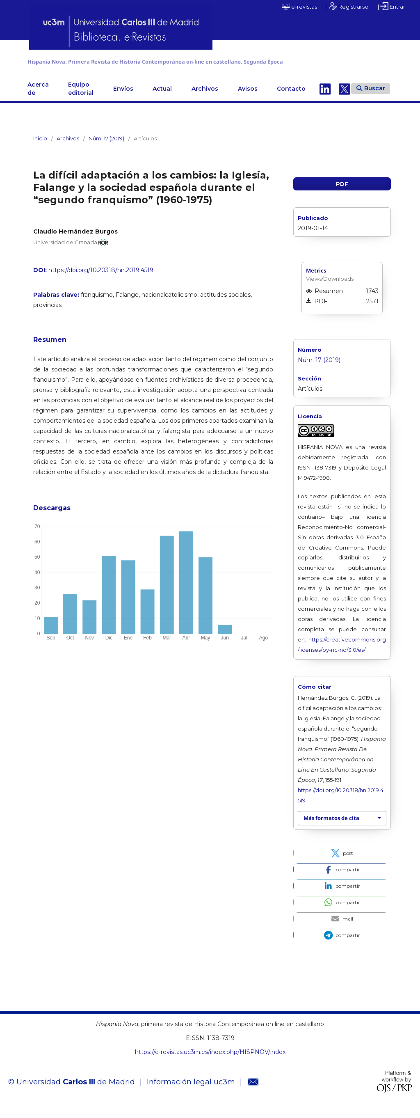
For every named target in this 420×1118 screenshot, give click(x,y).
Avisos (248, 99)
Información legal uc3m (191, 1092)
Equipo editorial (81, 99)
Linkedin (325, 99)
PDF (342, 194)
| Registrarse (347, 6)
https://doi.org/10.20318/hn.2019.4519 (100, 280)
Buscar (370, 98)
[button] (341, 863)
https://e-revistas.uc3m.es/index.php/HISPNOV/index (210, 1062)
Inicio (40, 148)
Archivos (205, 99)
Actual (162, 99)
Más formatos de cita (331, 828)
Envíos (123, 99)
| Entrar (391, 6)
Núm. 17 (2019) (106, 148)
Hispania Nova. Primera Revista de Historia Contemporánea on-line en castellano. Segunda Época (198, 67)
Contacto (291, 99)
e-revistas (299, 6)
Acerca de (38, 99)
